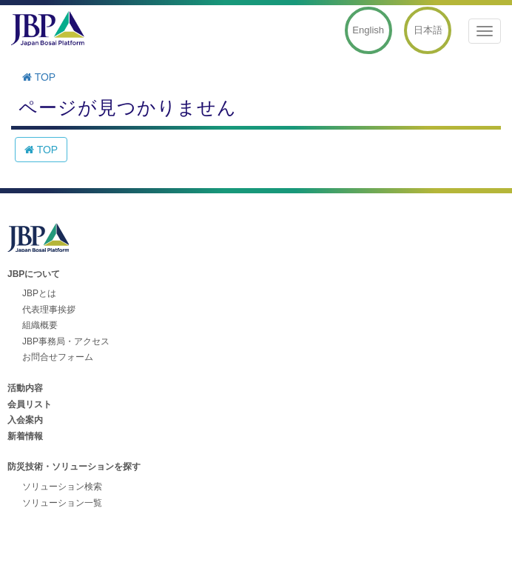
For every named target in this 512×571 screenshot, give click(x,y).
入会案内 (25, 420)
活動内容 (25, 388)
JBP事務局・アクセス (66, 341)
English (368, 30)
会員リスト (29, 404)
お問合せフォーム (57, 357)
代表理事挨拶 (48, 309)
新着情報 (25, 436)
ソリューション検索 (62, 486)
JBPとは (39, 293)
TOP (38, 77)
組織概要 (40, 325)
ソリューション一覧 (62, 503)
